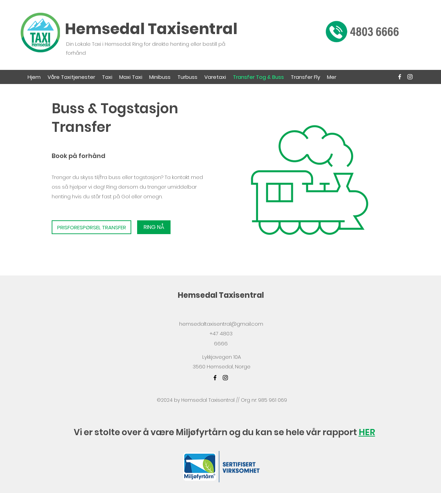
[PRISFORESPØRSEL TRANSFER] (91, 227)
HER (367, 432)
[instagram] (410, 76)
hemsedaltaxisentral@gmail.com (221, 323)
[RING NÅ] (154, 227)
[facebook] (399, 76)
